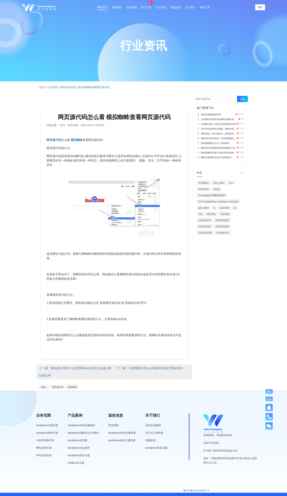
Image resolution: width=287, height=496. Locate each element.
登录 (260, 7)
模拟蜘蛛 (72, 387)
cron (231, 183)
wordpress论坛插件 (79, 447)
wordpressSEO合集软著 (122, 432)
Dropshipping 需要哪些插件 (212, 195)
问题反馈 (175, 7)
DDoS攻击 (204, 189)
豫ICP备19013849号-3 (196, 490)
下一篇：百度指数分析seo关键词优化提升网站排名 (150, 368)
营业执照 (113, 425)
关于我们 (190, 7)
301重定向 (204, 183)
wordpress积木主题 (79, 455)
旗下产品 (146, 7)
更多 (242, 173)
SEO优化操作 (222, 226)
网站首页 (102, 7)
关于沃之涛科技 (154, 432)
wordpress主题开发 (47, 425)
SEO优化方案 (205, 233)
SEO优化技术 (222, 220)
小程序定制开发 (45, 440)
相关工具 (205, 7)
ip (214, 208)
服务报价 (117, 7)
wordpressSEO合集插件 (81, 425)
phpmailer (224, 208)
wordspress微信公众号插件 (83, 432)
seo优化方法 (223, 233)
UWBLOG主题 (76, 462)
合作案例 (131, 7)
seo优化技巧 (205, 220)
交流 (269, 399)
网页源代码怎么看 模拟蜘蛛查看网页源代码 (85, 87)
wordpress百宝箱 (77, 440)
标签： (44, 387)
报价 (269, 391)
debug (216, 189)
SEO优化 (211, 214)
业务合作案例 (153, 425)
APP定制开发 (44, 455)
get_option (204, 208)
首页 (41, 87)
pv (235, 208)
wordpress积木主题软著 (122, 440)
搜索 (242, 99)
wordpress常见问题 (156, 447)
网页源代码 (57, 387)
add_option (218, 183)
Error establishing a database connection (218, 201)
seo (200, 214)
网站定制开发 (44, 447)
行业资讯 (161, 7)
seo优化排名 (205, 226)
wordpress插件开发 (47, 432)
